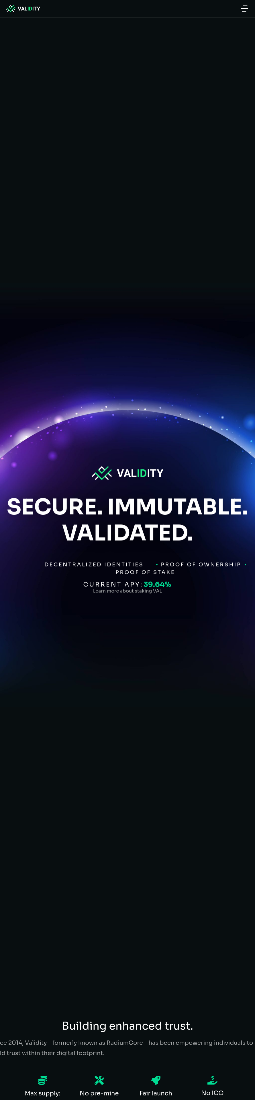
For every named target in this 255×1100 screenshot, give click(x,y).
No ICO (212, 1093)
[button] (244, 8)
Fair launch (156, 1093)
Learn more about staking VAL (127, 572)
